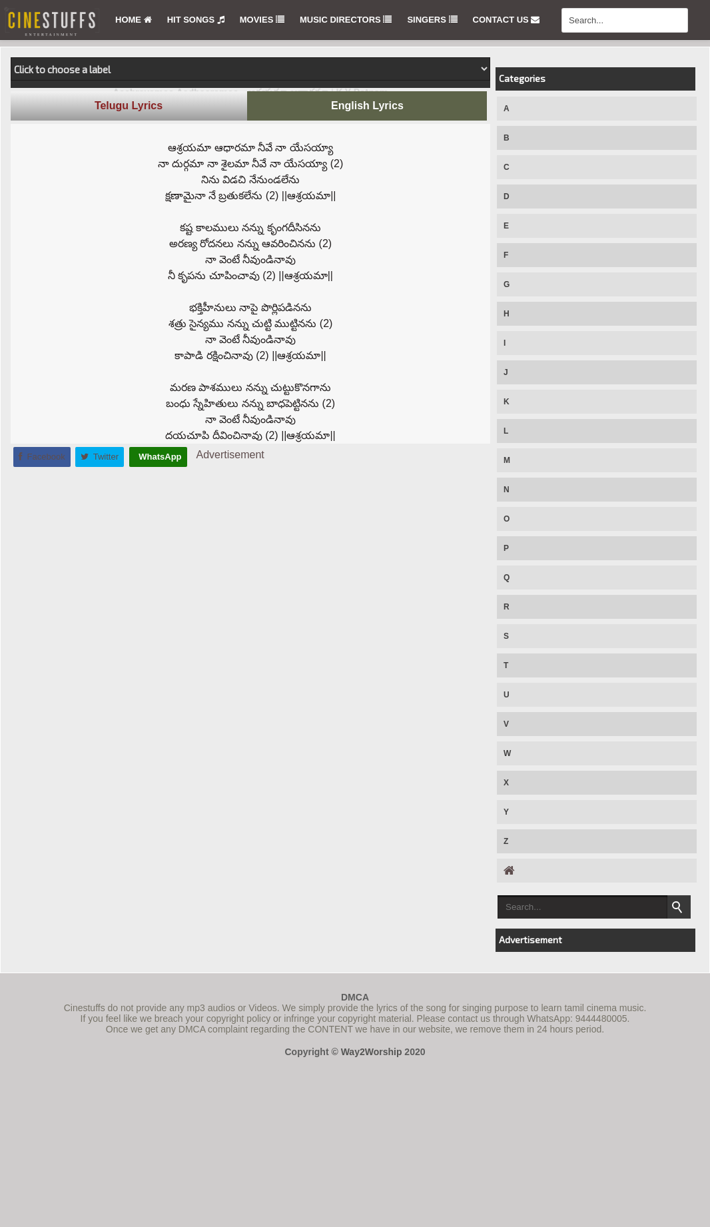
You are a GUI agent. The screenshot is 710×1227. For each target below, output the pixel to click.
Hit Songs (195, 20)
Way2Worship (371, 1051)
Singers (432, 20)
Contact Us (506, 20)
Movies (262, 20)
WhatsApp (159, 457)
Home (133, 20)
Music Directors (346, 20)
